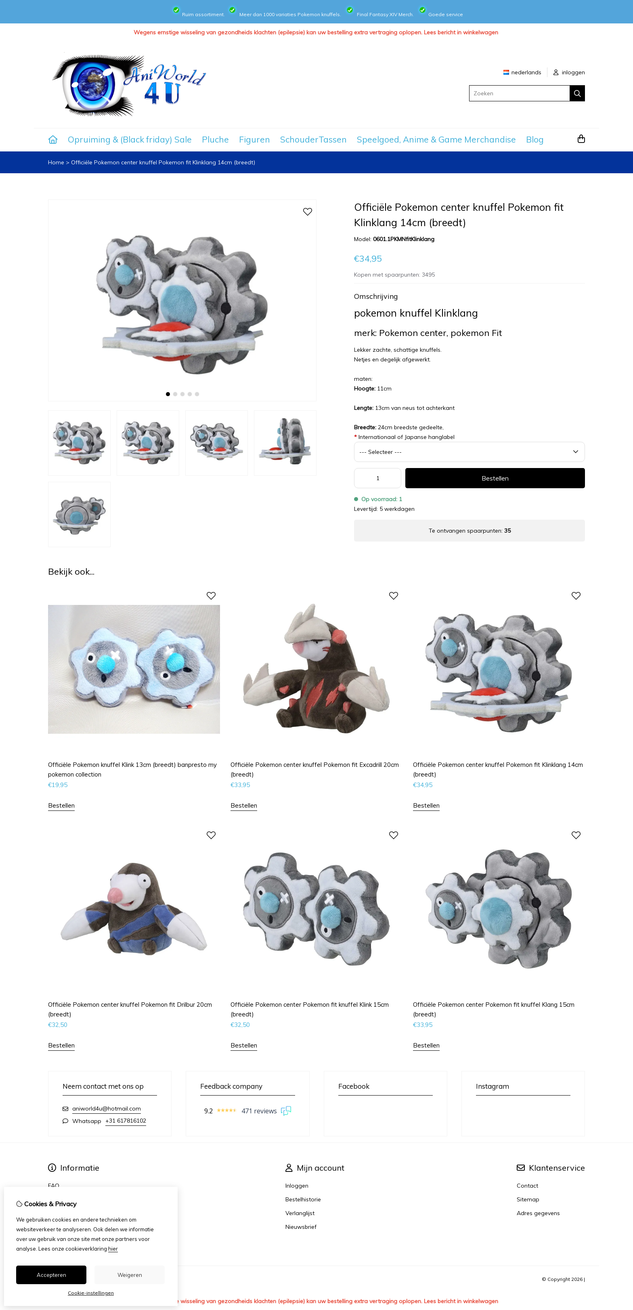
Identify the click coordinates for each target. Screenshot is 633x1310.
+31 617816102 (125, 1120)
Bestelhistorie (303, 1199)
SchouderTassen (313, 139)
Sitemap (528, 1199)
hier (113, 1248)
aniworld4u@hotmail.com (106, 1108)
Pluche (215, 139)
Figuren (254, 139)
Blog (535, 139)
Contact (527, 1185)
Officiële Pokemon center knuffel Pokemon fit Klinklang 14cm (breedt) (163, 162)
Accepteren (51, 1275)
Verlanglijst (299, 1213)
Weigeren (129, 1275)
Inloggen (296, 1185)
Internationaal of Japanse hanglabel (404, 437)
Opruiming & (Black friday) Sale (130, 139)
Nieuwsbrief (300, 1226)
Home (56, 162)
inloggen (569, 72)
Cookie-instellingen (91, 1293)
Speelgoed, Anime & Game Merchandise (436, 139)
